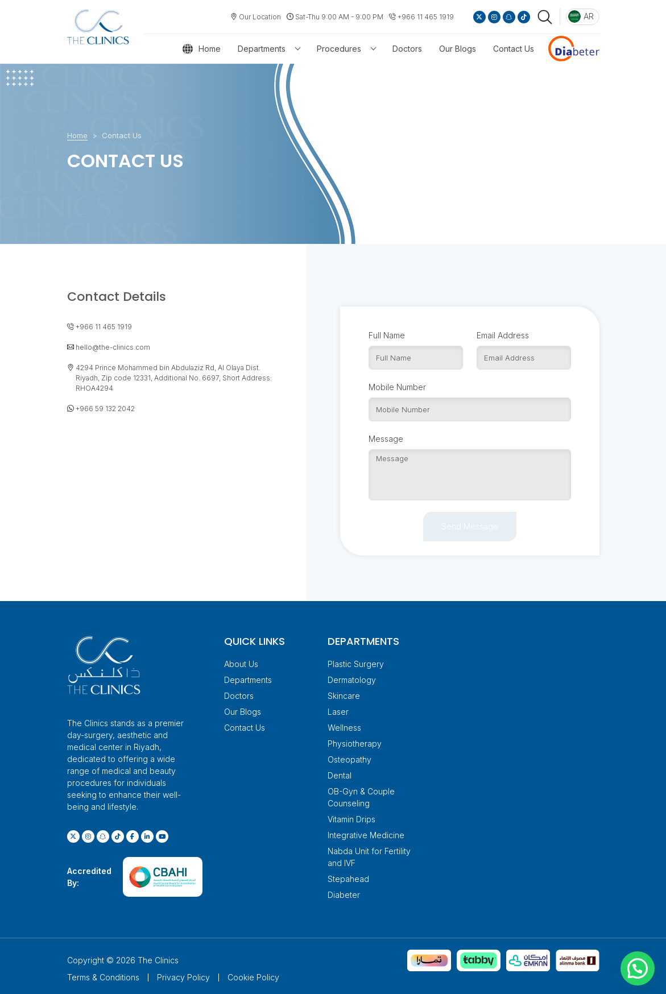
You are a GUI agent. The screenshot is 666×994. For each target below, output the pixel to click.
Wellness (344, 727)
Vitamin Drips (351, 818)
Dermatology (352, 679)
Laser (338, 711)
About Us (241, 663)
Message (386, 438)
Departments (262, 48)
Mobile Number (397, 386)
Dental (339, 775)
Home (209, 48)
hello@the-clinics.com (113, 346)
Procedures (339, 48)
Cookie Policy (253, 976)
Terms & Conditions (103, 976)
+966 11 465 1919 (426, 17)
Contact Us (513, 48)
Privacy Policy (183, 976)
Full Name (387, 334)
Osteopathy (349, 759)
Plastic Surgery (356, 663)
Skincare (344, 695)
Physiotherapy (355, 743)
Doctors (407, 48)
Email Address (503, 334)
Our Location (260, 17)
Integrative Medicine (366, 834)
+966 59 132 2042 (105, 407)
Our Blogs (457, 48)
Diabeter (344, 894)
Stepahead (348, 878)
